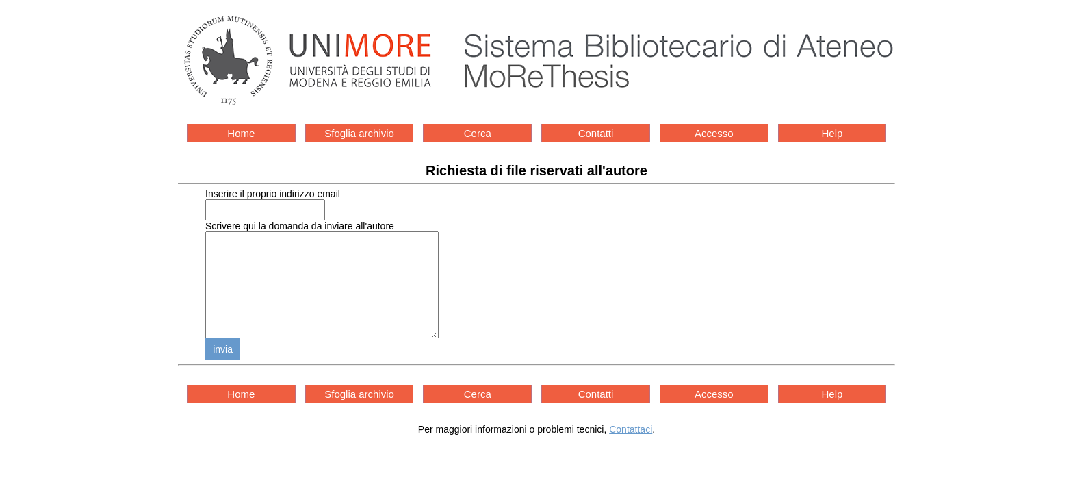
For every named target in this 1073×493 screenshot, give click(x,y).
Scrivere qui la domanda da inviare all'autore (299, 225)
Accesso (714, 133)
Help (832, 133)
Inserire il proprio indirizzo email (272, 193)
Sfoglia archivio (359, 133)
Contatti (596, 133)
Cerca (477, 133)
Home (241, 133)
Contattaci (630, 449)
